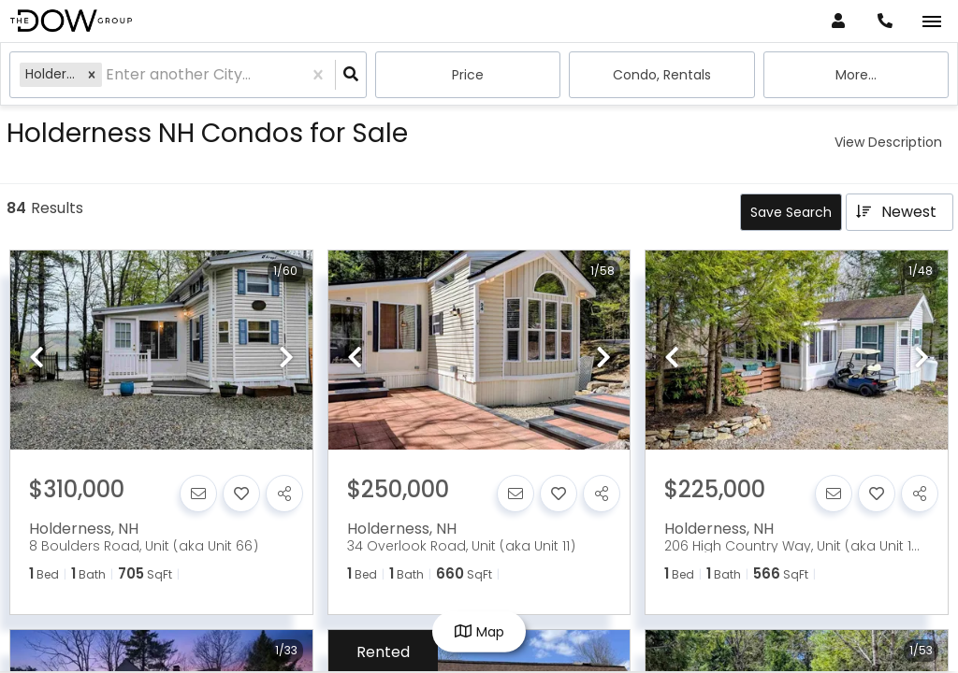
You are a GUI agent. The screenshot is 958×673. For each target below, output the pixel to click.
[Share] (284, 493)
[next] (286, 359)
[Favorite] (241, 493)
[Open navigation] (931, 22)
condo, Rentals (662, 74)
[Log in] (838, 21)
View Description (888, 142)
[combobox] (107, 75)
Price (468, 74)
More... (856, 74)
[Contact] (198, 493)
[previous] (36, 359)
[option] (161, 351)
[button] (91, 74)
